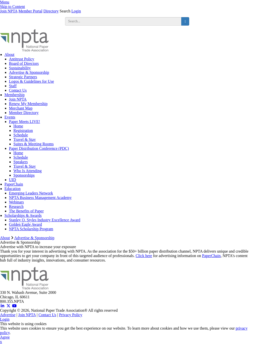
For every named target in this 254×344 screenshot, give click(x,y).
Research (16, 206)
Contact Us (18, 90)
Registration (23, 130)
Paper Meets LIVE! (24, 121)
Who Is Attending (27, 171)
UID (12, 180)
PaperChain (13, 184)
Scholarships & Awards (23, 215)
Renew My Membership (28, 104)
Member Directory (24, 113)
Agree (5, 337)
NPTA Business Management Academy (40, 197)
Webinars (16, 202)
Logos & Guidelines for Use (31, 81)
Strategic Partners (23, 77)
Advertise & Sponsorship (29, 72)
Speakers (20, 162)
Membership (14, 95)
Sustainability (20, 68)
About (9, 54)
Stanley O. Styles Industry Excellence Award (44, 220)
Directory (51, 11)
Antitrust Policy (21, 59)
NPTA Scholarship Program (31, 229)
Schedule (20, 135)
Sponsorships (24, 175)
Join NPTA (8, 11)
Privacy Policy (70, 315)
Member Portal (30, 11)
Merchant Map (21, 108)
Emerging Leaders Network (31, 193)
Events (9, 117)
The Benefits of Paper (26, 211)
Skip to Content (12, 6)
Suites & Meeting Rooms (33, 144)
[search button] (185, 21)
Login (76, 11)
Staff (13, 86)
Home (18, 126)
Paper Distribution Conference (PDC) (39, 148)
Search (65, 11)
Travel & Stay (24, 139)
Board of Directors (24, 63)
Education (12, 189)
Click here (144, 256)
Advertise (7, 315)
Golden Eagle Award (25, 224)
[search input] (123, 21)
